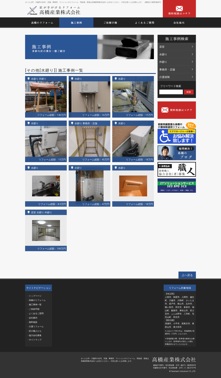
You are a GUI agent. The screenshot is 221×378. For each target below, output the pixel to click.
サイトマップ (35, 339)
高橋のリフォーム (37, 300)
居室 (176, 46)
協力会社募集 (35, 335)
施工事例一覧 (35, 304)
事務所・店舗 (176, 69)
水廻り (176, 54)
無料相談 (33, 322)
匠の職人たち (35, 330)
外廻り (176, 61)
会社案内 (33, 317)
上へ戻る (187, 275)
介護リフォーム (36, 326)
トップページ (35, 295)
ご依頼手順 (34, 309)
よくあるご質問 (36, 313)
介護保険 (176, 77)
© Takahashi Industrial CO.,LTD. (182, 371)
